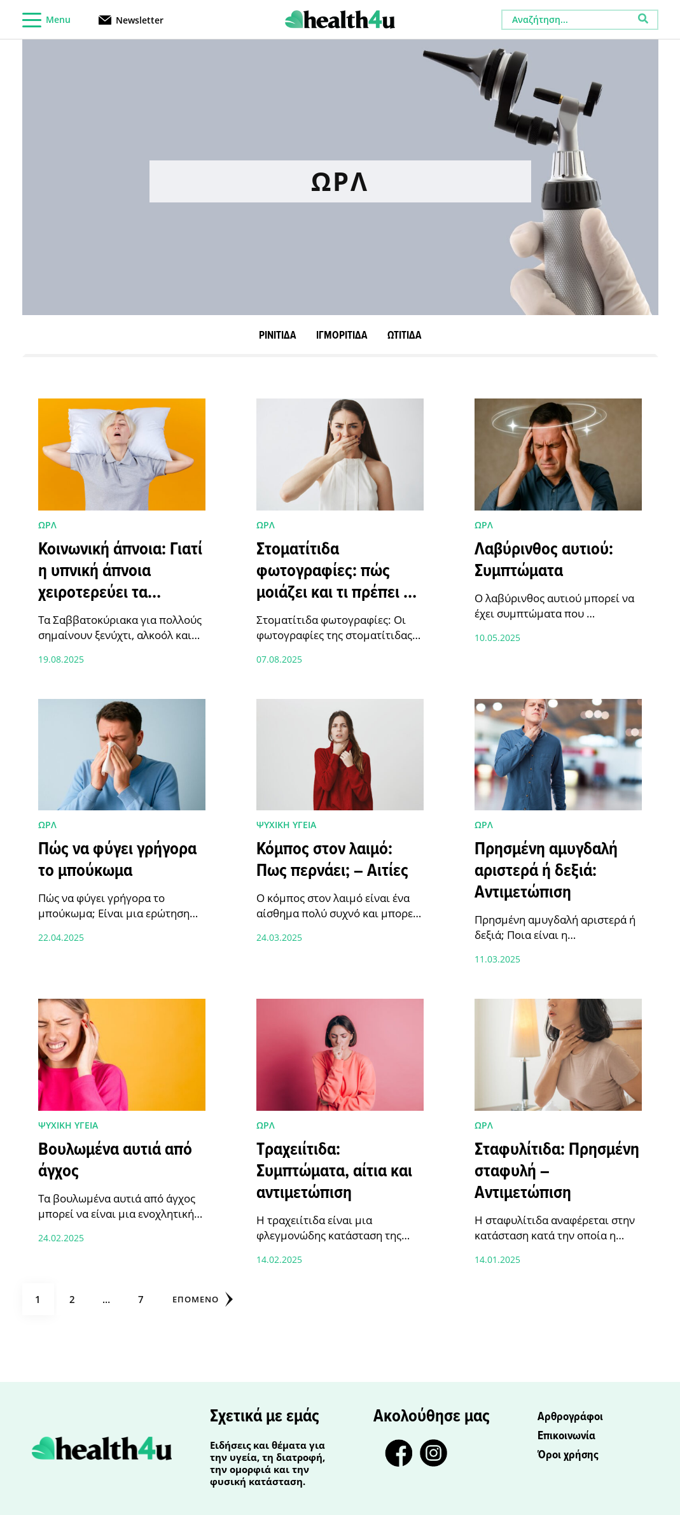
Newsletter (139, 19)
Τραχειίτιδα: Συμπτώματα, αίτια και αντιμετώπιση (334, 1172)
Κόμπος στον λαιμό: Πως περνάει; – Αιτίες (332, 860)
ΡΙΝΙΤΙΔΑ (277, 336)
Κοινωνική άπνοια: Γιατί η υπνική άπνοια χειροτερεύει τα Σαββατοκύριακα (120, 582)
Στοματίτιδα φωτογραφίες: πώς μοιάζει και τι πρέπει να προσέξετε (338, 582)
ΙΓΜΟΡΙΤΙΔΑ (341, 336)
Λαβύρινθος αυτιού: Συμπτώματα (544, 561)
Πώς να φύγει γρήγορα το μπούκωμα (117, 860)
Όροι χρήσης (568, 1455)
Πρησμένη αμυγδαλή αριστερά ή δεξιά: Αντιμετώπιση (546, 871)
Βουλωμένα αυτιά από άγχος (115, 1161)
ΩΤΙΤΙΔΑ (404, 336)
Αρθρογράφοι (570, 1417)
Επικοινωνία (566, 1436)
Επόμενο (202, 1299)
